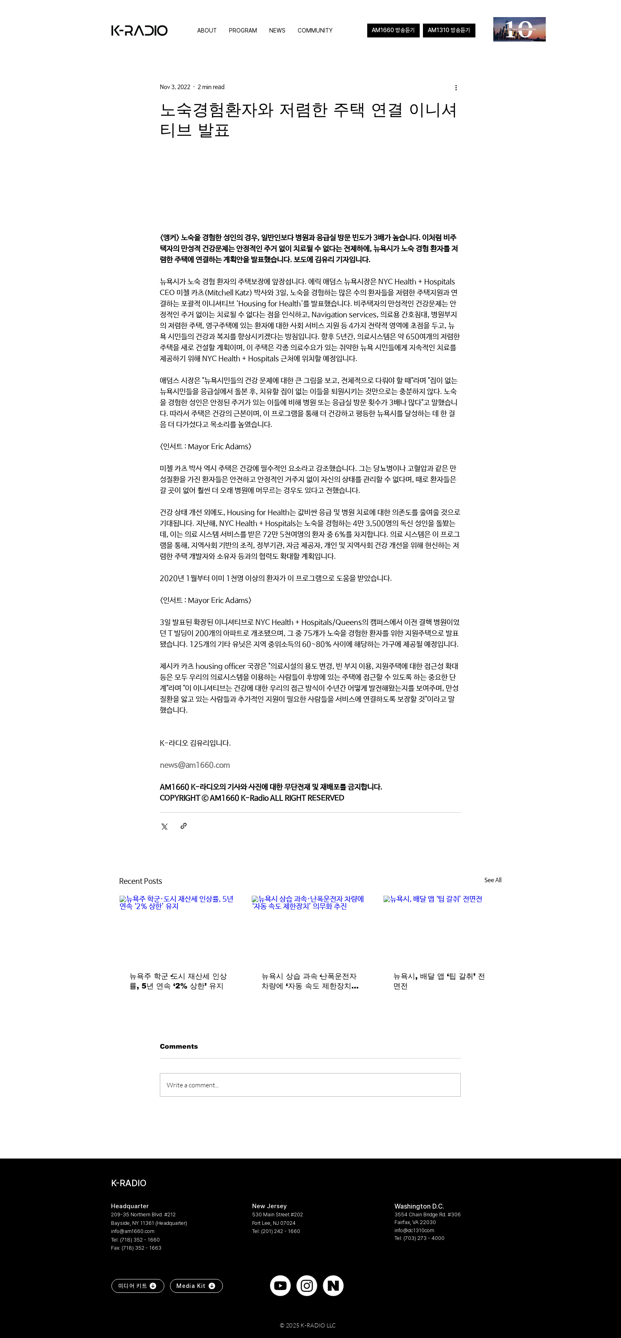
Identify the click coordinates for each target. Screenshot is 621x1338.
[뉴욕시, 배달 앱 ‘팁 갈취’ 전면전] (442, 929)
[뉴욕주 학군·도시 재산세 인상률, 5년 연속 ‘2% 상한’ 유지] (178, 929)
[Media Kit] (196, 1286)
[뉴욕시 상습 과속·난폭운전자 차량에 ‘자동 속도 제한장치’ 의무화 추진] (310, 929)
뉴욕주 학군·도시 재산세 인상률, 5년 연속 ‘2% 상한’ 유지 (178, 981)
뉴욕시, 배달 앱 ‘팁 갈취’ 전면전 (439, 981)
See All (492, 880)
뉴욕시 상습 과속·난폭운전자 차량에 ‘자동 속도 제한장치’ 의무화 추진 (309, 981)
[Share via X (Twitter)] (164, 826)
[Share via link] (183, 826)
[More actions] (456, 87)
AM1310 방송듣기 (449, 30)
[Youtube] (280, 1285)
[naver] (333, 1285)
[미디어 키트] (137, 1286)
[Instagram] (306, 1285)
